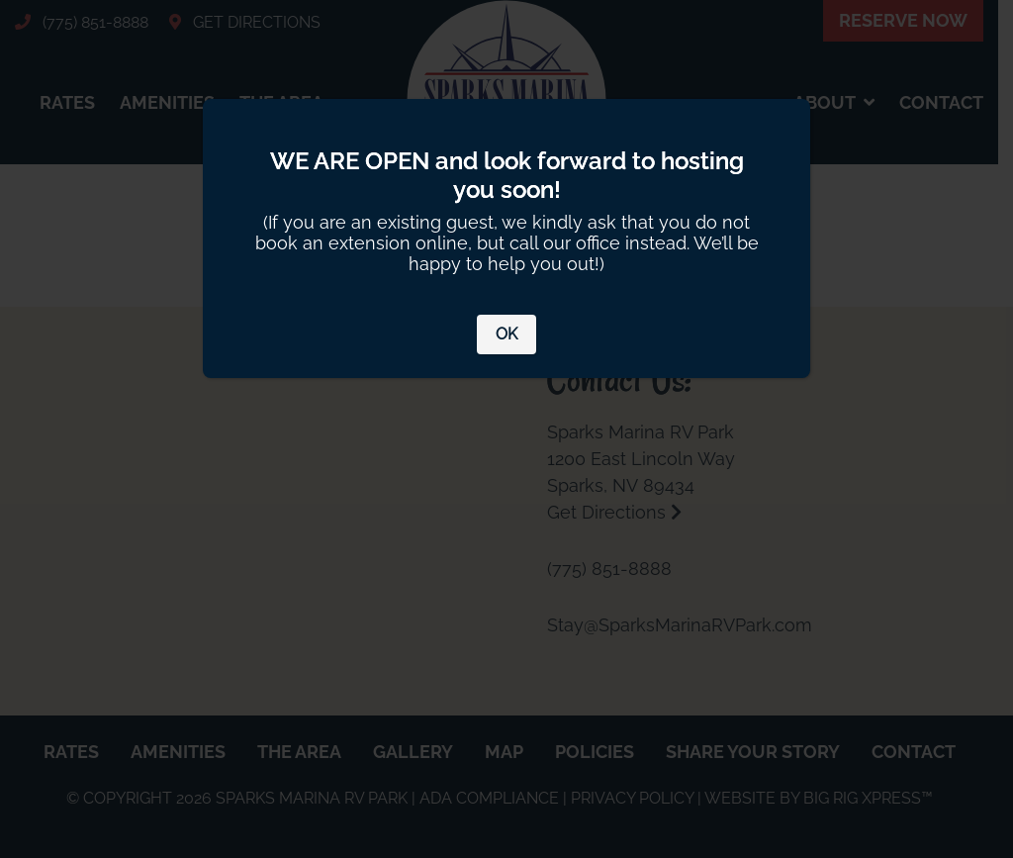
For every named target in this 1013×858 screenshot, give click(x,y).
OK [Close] (506, 334)
